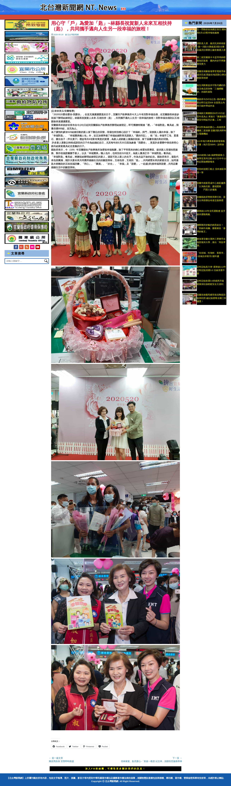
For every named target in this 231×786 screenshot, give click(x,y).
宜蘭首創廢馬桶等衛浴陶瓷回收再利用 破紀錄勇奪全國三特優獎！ (211, 298)
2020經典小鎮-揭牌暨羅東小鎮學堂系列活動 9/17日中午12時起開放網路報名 (211, 158)
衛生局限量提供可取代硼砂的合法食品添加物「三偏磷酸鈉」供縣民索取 (211, 88)
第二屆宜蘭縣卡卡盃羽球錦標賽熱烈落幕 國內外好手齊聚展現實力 (211, 60)
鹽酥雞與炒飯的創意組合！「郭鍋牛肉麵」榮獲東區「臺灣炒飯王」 (211, 228)
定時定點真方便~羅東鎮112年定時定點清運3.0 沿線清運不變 (211, 270)
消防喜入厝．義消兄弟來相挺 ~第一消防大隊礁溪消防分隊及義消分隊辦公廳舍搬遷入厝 (211, 46)
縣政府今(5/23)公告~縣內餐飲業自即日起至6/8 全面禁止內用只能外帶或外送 (211, 102)
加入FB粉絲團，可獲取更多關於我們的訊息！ (115, 768)
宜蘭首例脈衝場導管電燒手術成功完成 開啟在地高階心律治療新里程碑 (211, 74)
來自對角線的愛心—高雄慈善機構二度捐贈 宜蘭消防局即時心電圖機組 (211, 130)
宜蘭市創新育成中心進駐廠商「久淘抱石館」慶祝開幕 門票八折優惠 (211, 186)
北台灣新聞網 (73, 35)
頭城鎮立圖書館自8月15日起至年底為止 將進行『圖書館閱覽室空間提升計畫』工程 (211, 116)
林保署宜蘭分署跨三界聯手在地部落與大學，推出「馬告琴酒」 (211, 242)
